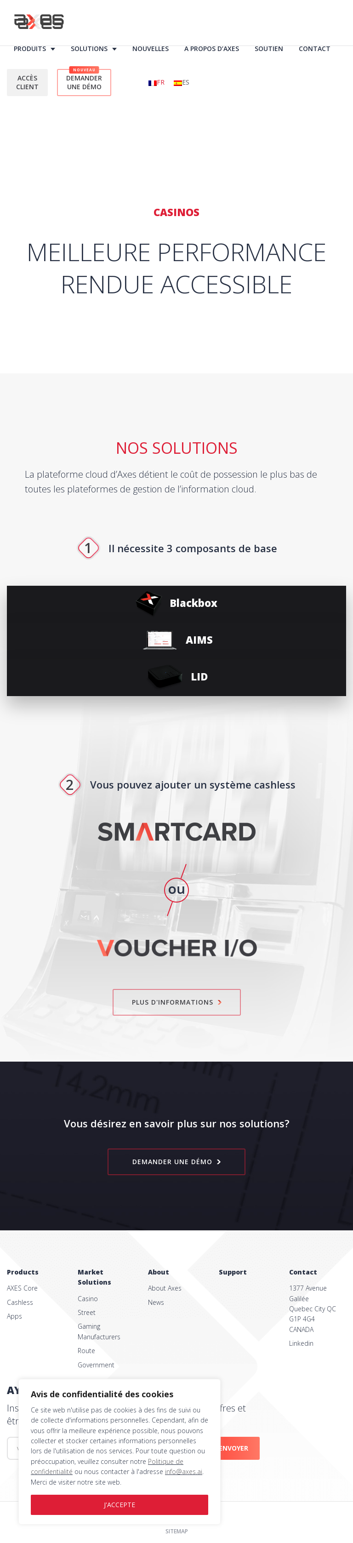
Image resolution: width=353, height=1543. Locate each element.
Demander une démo (84, 80)
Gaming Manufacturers (99, 1331)
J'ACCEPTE (119, 1504)
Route (86, 1350)
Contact (314, 48)
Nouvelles (150, 48)
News (156, 1302)
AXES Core (22, 1288)
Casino (88, 1298)
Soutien (269, 48)
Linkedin (301, 1343)
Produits (30, 48)
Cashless (20, 1302)
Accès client (27, 82)
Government (96, 1364)
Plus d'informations (177, 1002)
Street (87, 1312)
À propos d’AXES (211, 48)
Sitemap (176, 1531)
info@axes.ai (183, 1471)
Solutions (89, 48)
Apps (14, 1316)
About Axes (165, 1288)
